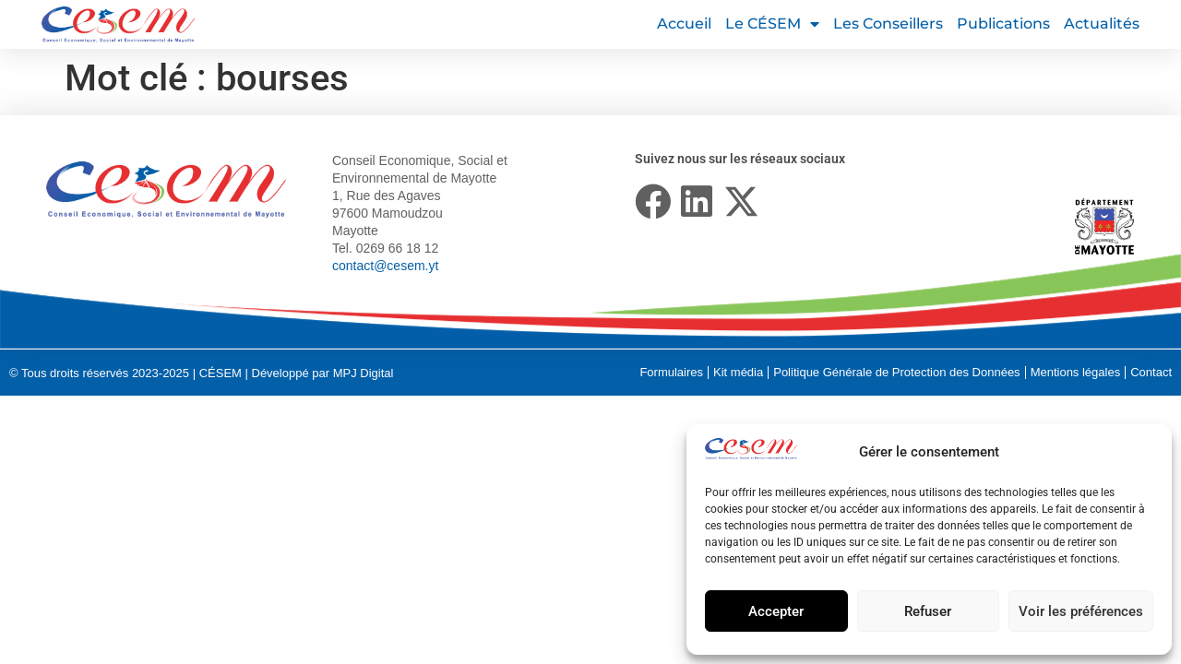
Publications (1003, 23)
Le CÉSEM (772, 24)
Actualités (1101, 23)
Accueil (684, 23)
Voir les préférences (1081, 611)
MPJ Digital (363, 373)
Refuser (927, 611)
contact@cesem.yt (385, 265)
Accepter (776, 611)
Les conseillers (888, 23)
